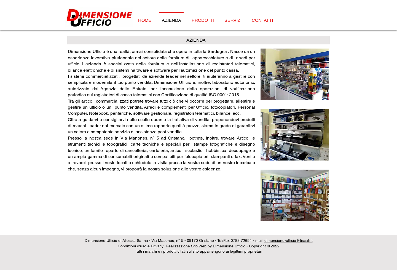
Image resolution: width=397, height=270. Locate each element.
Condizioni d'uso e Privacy (140, 246)
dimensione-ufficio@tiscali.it (288, 240)
